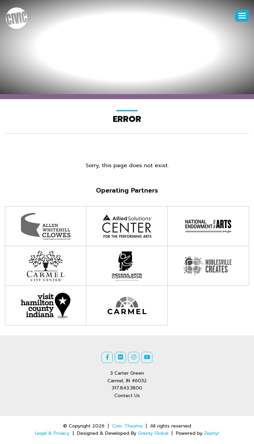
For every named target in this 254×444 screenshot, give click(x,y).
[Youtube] (146, 357)
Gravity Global (153, 433)
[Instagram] (133, 357)
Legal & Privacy (52, 433)
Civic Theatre (127, 426)
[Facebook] (107, 357)
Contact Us (127, 395)
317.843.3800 (127, 388)
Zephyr (211, 433)
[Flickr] (120, 357)
